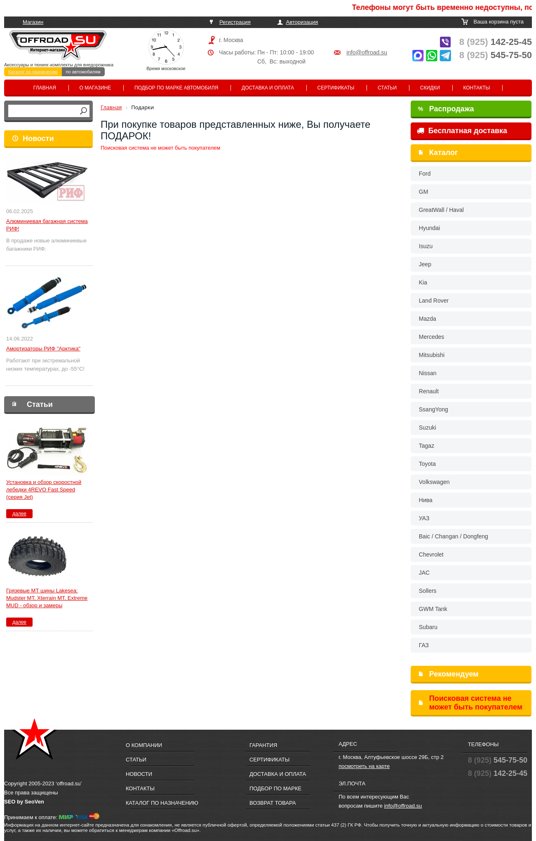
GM (423, 191)
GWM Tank (433, 609)
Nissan (428, 373)
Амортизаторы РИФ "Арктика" (43, 348)
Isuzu (426, 246)
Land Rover (434, 300)
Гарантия (263, 745)
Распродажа (446, 109)
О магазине (95, 88)
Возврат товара (272, 803)
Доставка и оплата (268, 88)
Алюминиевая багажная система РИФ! (47, 225)
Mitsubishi (431, 355)
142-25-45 (495, 42)
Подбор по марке (275, 788)
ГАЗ (424, 645)
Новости (38, 138)
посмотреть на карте (364, 766)
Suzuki (427, 427)
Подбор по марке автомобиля (176, 88)
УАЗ (424, 518)
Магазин (33, 22)
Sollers (428, 590)
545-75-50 (495, 55)
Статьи (387, 88)
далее (19, 514)
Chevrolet (431, 554)
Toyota (427, 463)
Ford (425, 173)
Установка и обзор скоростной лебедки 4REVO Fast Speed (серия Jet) (43, 489)
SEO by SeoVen (24, 802)
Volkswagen (434, 482)
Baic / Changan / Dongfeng (453, 536)
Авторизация (302, 22)
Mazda (427, 318)
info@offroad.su (366, 52)
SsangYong (433, 409)
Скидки (430, 88)
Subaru (428, 627)
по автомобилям (83, 71)
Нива (426, 500)
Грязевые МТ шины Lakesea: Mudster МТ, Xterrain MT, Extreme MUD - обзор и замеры (46, 597)
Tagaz (426, 445)
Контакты (476, 88)
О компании (144, 745)
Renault (429, 391)
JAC (424, 572)
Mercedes (431, 337)
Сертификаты (336, 88)
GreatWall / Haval (441, 210)
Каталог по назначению (33, 71)
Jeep (425, 264)
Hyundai (429, 228)
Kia (423, 282)
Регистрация (235, 22)
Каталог (443, 152)
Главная (44, 88)
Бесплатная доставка (462, 131)
